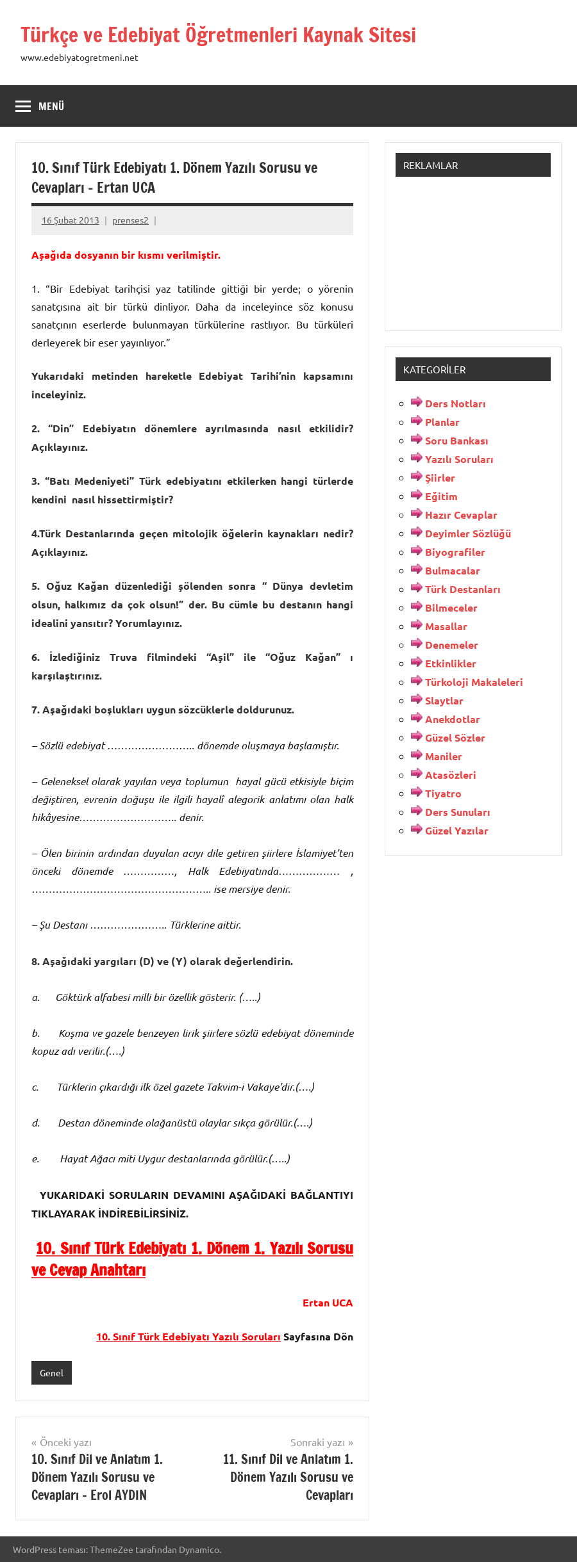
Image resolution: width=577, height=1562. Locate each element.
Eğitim (441, 496)
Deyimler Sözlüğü (468, 533)
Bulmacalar (452, 570)
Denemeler (451, 644)
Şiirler (440, 477)
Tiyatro (443, 793)
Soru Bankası (457, 440)
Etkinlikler (450, 663)
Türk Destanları (463, 589)
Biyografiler (455, 551)
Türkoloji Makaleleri (474, 681)
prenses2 (130, 219)
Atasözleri (450, 774)
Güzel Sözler (455, 737)
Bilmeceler (451, 607)
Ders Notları (455, 403)
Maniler (443, 756)
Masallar (446, 626)
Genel (51, 1372)
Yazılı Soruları (459, 459)
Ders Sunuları (457, 811)
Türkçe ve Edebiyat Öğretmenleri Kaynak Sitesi (218, 34)
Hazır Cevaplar (461, 514)
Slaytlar (444, 700)
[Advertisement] (473, 251)
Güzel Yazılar (457, 830)
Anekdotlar (452, 719)
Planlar (442, 421)
